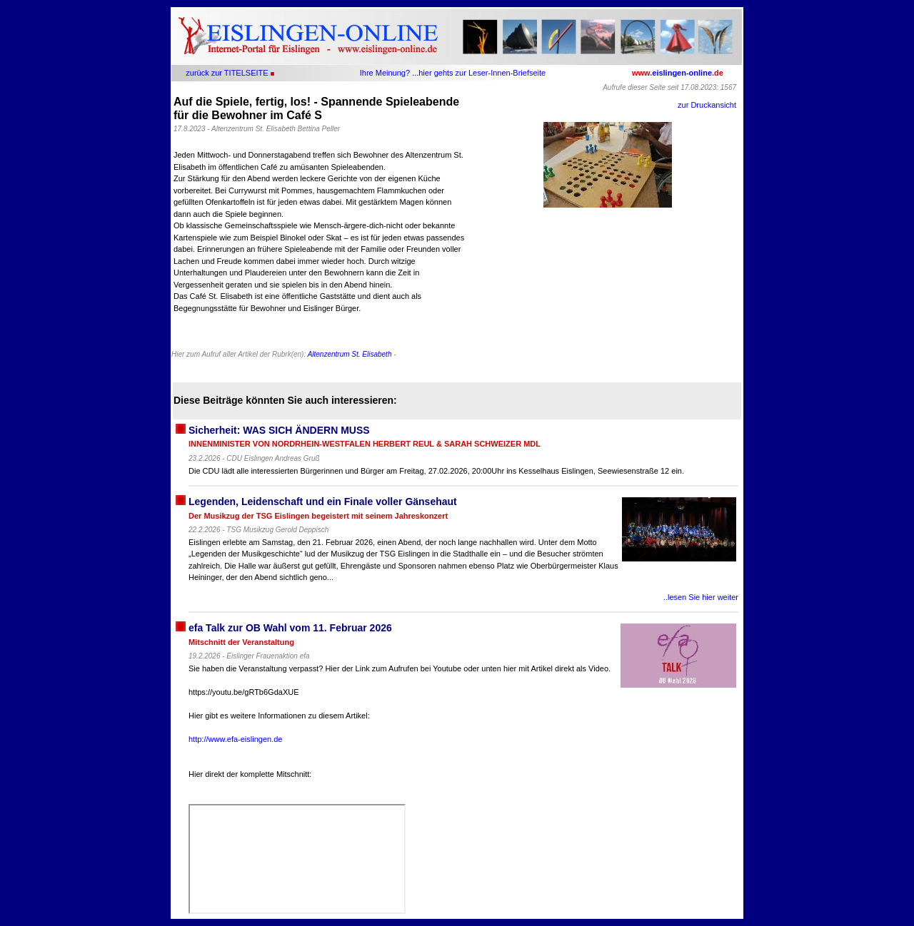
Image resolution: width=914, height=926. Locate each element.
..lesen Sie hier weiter (700, 597)
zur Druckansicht (707, 105)
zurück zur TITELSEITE (227, 72)
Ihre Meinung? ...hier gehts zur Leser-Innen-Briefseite (453, 72)
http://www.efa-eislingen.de (235, 739)
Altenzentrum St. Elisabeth (350, 354)
